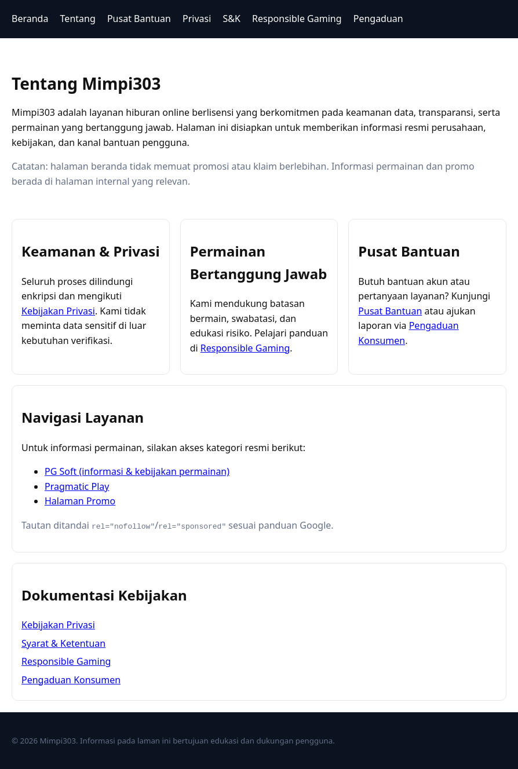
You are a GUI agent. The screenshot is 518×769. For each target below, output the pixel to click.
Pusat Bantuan (139, 18)
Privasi (197, 18)
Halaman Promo (80, 501)
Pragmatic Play (77, 486)
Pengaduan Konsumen (71, 679)
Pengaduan (378, 18)
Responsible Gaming (296, 18)
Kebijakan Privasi (58, 311)
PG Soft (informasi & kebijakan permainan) (137, 471)
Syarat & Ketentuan (63, 642)
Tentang (78, 18)
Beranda (30, 18)
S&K (231, 18)
